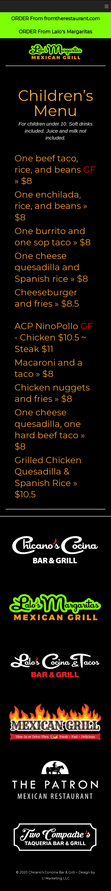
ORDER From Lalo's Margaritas (55, 31)
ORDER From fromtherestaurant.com (55, 18)
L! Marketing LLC (55, 878)
